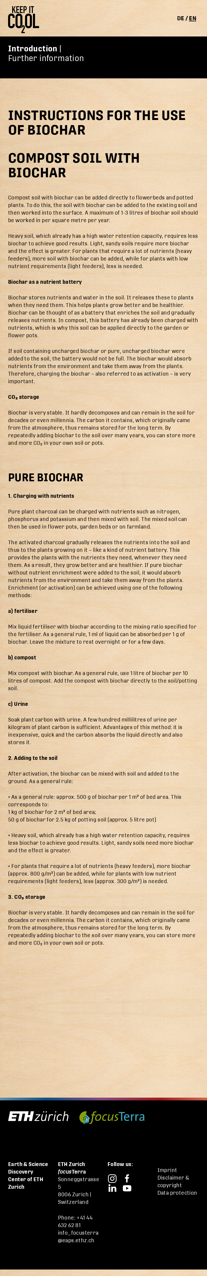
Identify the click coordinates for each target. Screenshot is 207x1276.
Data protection (177, 1193)
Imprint (167, 1170)
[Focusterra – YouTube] (127, 1187)
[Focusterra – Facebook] (127, 1178)
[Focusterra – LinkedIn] (112, 1187)
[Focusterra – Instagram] (112, 1178)
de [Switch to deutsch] (180, 18)
